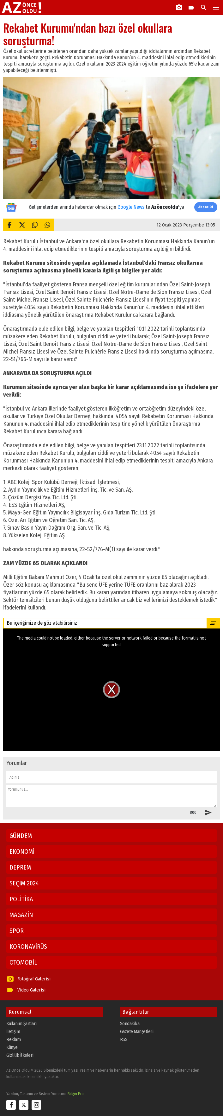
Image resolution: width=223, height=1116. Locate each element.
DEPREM (20, 867)
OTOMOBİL (23, 962)
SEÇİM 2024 (24, 883)
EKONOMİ (21, 851)
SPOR (16, 930)
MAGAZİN (21, 915)
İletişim (13, 1031)
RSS (124, 1039)
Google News (131, 207)
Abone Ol (205, 207)
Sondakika (130, 1023)
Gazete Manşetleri (137, 1031)
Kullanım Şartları (21, 1023)
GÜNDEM (20, 835)
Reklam (13, 1039)
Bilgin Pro (76, 1093)
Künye (12, 1047)
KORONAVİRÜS (28, 946)
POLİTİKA (21, 899)
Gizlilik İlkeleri (19, 1055)
